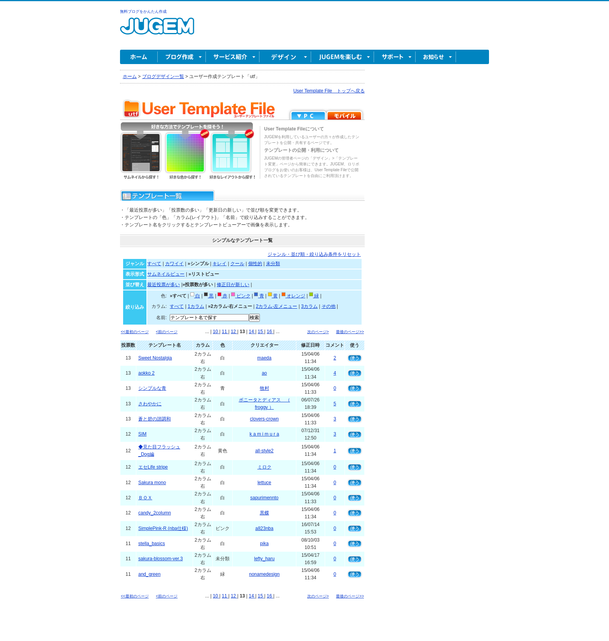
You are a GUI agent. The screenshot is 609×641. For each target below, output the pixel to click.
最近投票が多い (163, 284)
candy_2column (154, 513)
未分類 (273, 263)
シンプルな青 (152, 388)
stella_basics (151, 543)
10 (216, 331)
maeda (264, 358)
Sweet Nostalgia (155, 358)
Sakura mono (152, 482)
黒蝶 (264, 513)
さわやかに (150, 403)
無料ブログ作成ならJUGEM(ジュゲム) (157, 30)
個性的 (255, 263)
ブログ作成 (182, 57)
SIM (142, 434)
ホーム (139, 57)
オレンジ (293, 296)
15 (261, 331)
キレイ (219, 263)
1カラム (196, 306)
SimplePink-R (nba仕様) (163, 528)
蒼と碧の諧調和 (154, 419)
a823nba (264, 528)
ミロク (264, 467)
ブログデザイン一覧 (163, 76)
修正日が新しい (233, 284)
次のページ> (318, 332)
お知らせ (436, 57)
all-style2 (264, 450)
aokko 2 (146, 373)
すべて (154, 263)
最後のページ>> (350, 332)
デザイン (285, 57)
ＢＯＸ (145, 497)
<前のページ (166, 332)
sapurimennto (264, 497)
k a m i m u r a (264, 434)
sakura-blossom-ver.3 (160, 558)
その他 (329, 306)
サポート (395, 57)
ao (264, 373)
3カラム (309, 306)
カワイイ (174, 263)
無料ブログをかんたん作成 (143, 11)
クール (237, 263)
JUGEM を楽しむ (342, 57)
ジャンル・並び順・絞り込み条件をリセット (314, 254)
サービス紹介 (232, 57)
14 (252, 331)
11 (225, 331)
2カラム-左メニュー (277, 306)
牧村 (264, 388)
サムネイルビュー (165, 274)
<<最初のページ (135, 332)
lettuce (264, 482)
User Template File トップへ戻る (329, 91)
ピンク (240, 296)
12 (234, 331)
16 (270, 331)
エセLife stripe (153, 467)
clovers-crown (264, 419)
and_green (149, 574)
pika (264, 543)
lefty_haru (264, 558)
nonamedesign (264, 574)
